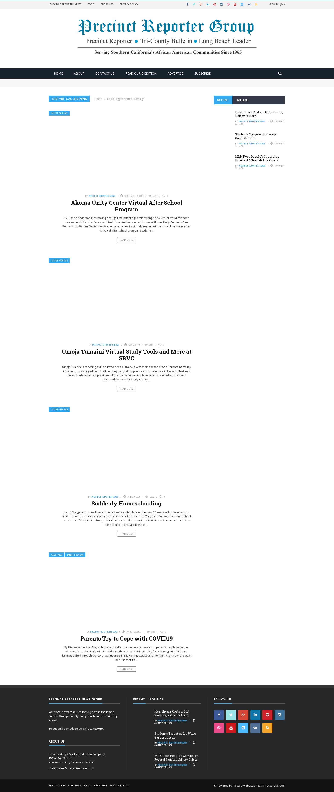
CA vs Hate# (56, 554)
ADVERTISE (175, 73)
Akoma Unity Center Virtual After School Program (126, 206)
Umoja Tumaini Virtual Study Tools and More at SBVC (126, 355)
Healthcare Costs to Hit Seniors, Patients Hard (259, 114)
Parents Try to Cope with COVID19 (126, 638)
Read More (126, 239)
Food (91, 4)
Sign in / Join (277, 4)
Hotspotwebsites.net (246, 786)
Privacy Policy (129, 4)
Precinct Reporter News (65, 4)
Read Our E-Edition (141, 73)
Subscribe (107, 4)
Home (58, 73)
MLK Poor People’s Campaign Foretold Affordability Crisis (257, 158)
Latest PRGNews (59, 113)
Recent (223, 100)
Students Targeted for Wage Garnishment (256, 136)
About (79, 73)
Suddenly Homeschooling (126, 503)
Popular (242, 100)
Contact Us (104, 73)
